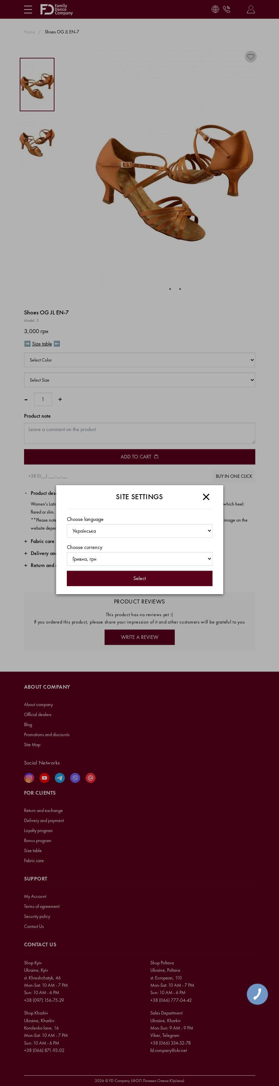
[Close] (206, 497)
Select (139, 578)
